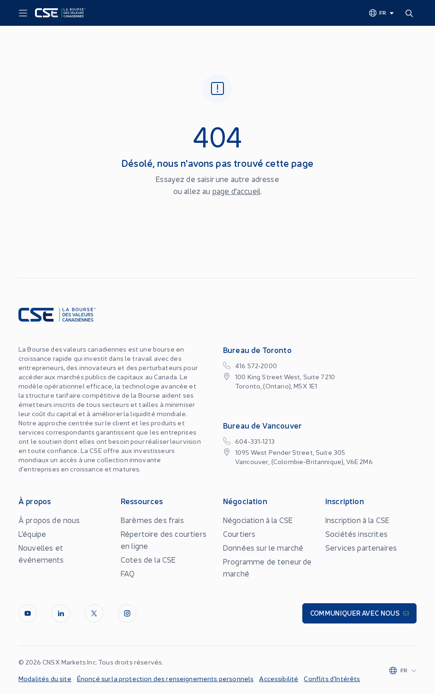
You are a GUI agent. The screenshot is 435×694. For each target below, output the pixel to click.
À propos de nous (49, 520)
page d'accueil (236, 191)
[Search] (411, 13)
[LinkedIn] (61, 613)
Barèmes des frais (152, 520)
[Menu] (23, 13)
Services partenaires (361, 547)
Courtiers (239, 534)
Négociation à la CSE (258, 520)
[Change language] (381, 12)
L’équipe (32, 534)
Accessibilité (278, 678)
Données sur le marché (263, 547)
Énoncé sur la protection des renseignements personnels (165, 678)
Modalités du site (44, 678)
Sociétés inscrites (356, 534)
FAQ (128, 573)
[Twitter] (94, 613)
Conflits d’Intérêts (332, 678)
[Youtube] (27, 613)
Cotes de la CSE (148, 559)
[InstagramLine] (127, 613)
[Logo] (60, 13)
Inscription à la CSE (357, 520)
